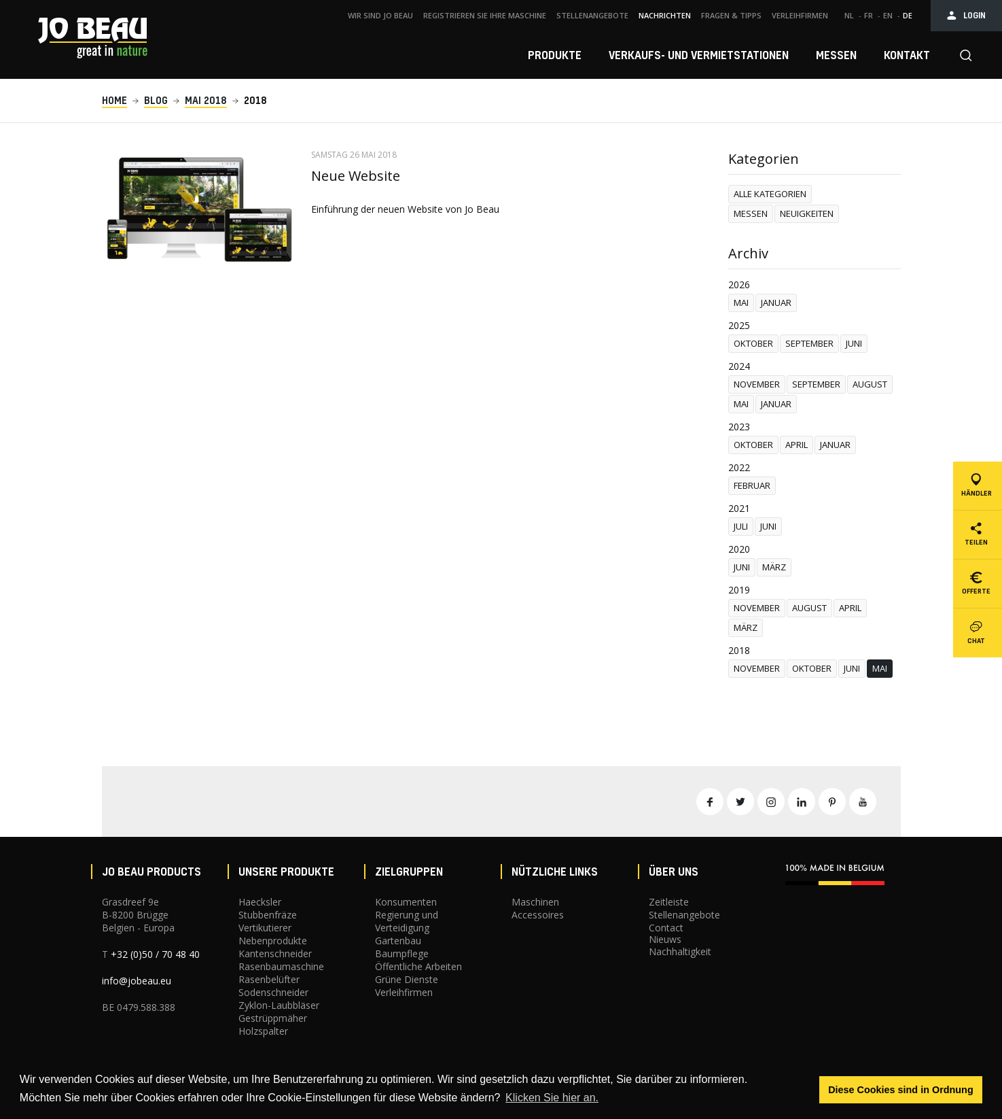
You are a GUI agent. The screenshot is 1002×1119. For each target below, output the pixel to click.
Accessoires (538, 914)
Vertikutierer (264, 927)
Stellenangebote (684, 914)
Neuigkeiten (807, 213)
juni (854, 343)
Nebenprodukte (272, 940)
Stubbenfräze (267, 914)
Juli (741, 526)
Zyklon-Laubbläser (278, 1005)
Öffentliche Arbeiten (418, 966)
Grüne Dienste (406, 979)
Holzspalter (263, 1031)
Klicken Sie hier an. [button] (551, 1097)
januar (776, 302)
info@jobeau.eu (136, 980)
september (809, 343)
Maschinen (535, 901)
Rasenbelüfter (269, 979)
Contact (666, 927)
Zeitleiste (669, 901)
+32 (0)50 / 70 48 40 (155, 954)
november (757, 384)
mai (741, 302)
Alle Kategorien (770, 194)
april (796, 444)
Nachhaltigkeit (680, 951)
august (870, 384)
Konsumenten (406, 901)
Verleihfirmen (404, 992)
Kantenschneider (275, 953)
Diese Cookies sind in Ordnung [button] (900, 1089)
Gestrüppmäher (272, 1018)
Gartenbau (398, 940)
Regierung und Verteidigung (406, 921)
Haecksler (259, 901)
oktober (753, 343)
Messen (751, 213)
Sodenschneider (273, 992)
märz (774, 567)
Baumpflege (402, 953)
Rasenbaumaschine (281, 966)
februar (752, 485)
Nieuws (665, 939)
